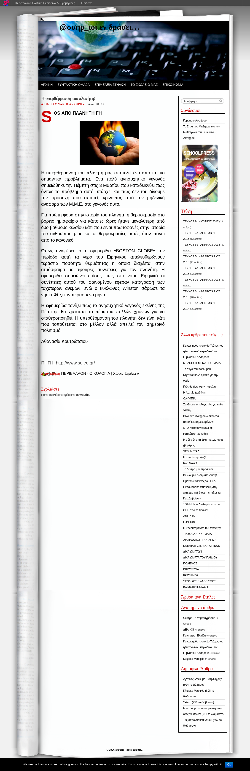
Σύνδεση (86, 3)
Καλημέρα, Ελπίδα (194, 635)
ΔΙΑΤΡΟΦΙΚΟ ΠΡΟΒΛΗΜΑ (199, 540)
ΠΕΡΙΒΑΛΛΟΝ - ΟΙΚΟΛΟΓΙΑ (85, 373)
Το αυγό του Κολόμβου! (197, 369)
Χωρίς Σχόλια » (126, 373)
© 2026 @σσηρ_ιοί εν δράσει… (125, 749)
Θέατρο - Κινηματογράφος (199, 618)
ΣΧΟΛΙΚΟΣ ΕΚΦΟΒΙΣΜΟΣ (199, 581)
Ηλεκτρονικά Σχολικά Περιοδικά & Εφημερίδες (45, 3)
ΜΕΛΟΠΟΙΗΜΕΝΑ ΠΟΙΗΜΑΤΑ (202, 363)
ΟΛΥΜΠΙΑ (189, 398)
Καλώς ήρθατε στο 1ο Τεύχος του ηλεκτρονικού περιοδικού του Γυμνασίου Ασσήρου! (203, 647)
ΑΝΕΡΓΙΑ (189, 516)
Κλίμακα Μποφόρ (193, 658)
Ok (229, 764)
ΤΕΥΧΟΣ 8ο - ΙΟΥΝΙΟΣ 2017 (201, 221)
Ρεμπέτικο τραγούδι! (195, 433)
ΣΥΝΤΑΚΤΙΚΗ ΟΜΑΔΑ (73, 84)
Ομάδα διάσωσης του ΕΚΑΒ (200, 481)
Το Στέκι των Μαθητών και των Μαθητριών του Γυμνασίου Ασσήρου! (201, 132)
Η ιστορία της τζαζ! (194, 457)
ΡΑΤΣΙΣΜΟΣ (190, 575)
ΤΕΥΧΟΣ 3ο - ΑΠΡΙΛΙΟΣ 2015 (201, 279)
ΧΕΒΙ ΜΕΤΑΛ (191, 451)
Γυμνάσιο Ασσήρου (195, 120)
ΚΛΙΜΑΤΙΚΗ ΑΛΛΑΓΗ (196, 587)
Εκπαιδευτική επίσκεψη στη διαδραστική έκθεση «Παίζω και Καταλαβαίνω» (202, 492)
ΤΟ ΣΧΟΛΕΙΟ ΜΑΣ (144, 84)
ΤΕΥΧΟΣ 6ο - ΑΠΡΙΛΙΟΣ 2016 (201, 244)
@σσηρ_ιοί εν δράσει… (99, 27)
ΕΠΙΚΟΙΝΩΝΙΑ (172, 84)
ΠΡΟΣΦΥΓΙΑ (191, 569)
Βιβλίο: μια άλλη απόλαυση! (200, 475)
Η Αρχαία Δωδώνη (194, 392)
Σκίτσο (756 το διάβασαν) (198, 702)
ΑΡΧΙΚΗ (47, 84)
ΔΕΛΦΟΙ (188, 629)
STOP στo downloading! (197, 427)
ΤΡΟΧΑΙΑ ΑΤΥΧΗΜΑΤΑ (197, 534)
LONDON (189, 522)
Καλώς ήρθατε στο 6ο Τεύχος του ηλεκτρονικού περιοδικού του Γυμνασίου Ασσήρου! (203, 351)
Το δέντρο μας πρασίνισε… (199, 469)
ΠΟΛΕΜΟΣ (190, 563)
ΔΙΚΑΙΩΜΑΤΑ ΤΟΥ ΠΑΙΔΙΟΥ (200, 557)
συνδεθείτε (82, 394)
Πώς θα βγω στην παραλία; (200, 386)
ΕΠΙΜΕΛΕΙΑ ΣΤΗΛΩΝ (110, 84)
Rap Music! (190, 463)
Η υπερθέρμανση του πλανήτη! (202, 528)
